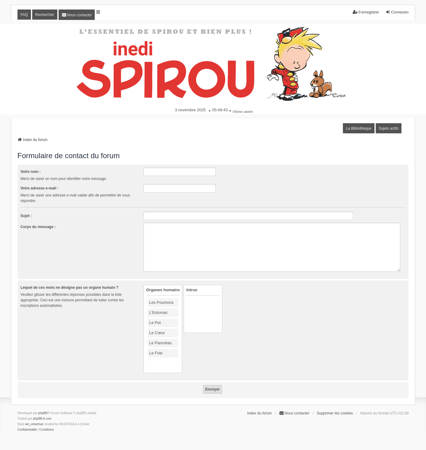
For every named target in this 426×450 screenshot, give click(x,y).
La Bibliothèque (358, 128)
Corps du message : (38, 227)
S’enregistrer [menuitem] (366, 12)
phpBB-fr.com (42, 418)
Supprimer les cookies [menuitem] (335, 413)
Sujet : (26, 216)
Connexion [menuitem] (397, 12)
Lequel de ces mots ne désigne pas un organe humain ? (69, 287)
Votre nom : (31, 172)
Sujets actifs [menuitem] (389, 128)
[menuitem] (77, 15)
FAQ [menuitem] (24, 15)
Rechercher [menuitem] (44, 15)
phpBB (43, 413)
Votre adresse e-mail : (40, 188)
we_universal (34, 424)
